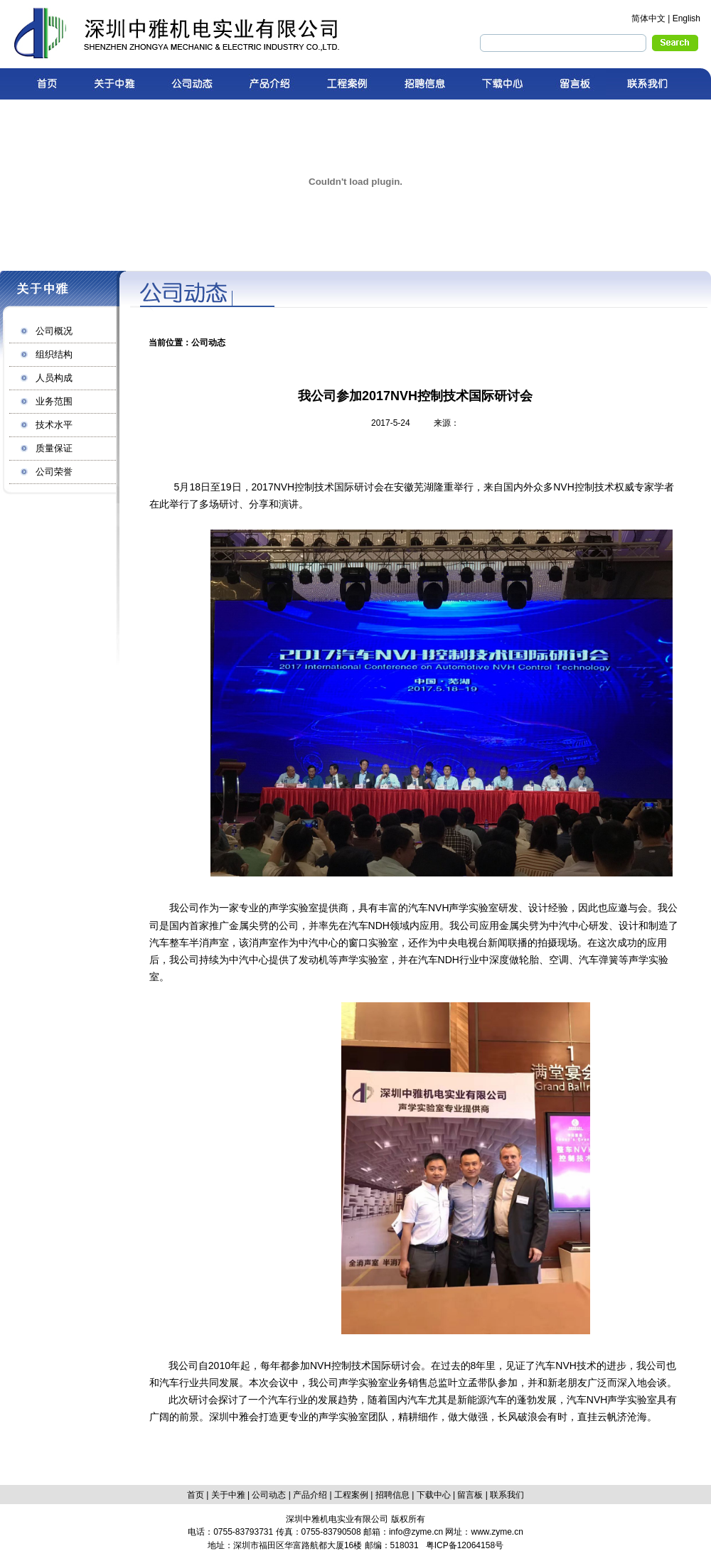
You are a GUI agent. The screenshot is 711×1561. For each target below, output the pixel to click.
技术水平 (54, 424)
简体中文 (648, 18)
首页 (195, 1495)
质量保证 (54, 448)
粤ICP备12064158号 (464, 1545)
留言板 (470, 1495)
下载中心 (434, 1495)
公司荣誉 (54, 471)
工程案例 (351, 1495)
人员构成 (54, 377)
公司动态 (269, 1495)
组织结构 (54, 354)
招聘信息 (392, 1495)
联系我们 (507, 1495)
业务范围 (54, 401)
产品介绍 (310, 1495)
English (686, 18)
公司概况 (54, 331)
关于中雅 (228, 1495)
